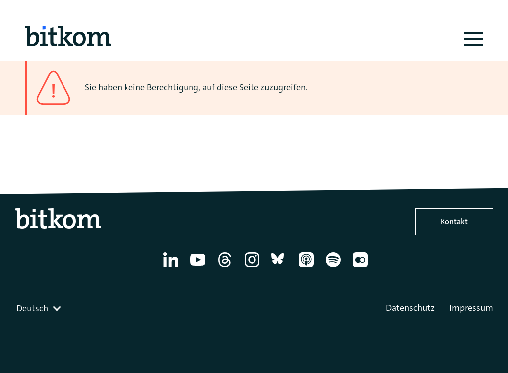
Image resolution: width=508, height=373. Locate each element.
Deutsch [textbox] (32, 308)
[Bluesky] (280, 267)
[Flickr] (362, 267)
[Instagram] (254, 267)
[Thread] (226, 267)
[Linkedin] (172, 267)
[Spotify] (335, 267)
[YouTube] (199, 267)
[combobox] (39, 308)
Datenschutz (410, 307)
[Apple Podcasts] (308, 267)
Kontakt (454, 221)
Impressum (471, 307)
